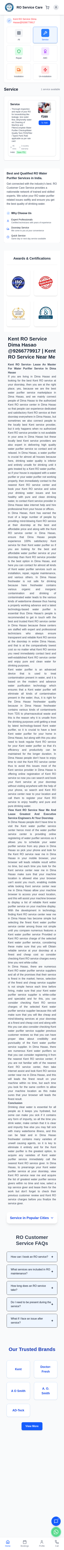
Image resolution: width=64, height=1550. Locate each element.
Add (44, 123)
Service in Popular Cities (32, 1218)
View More (32, 1426)
